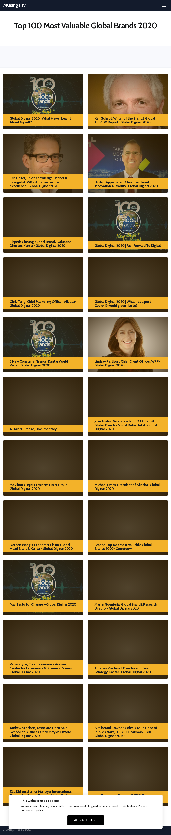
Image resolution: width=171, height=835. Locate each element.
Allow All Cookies (85, 820)
